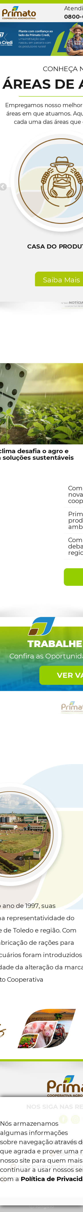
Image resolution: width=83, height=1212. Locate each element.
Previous (6, 37)
